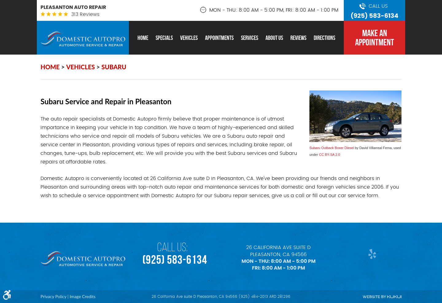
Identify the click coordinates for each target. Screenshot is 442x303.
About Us (274, 37)
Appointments (219, 37)
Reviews (298, 37)
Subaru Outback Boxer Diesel (331, 148)
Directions (324, 37)
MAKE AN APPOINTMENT (374, 37)
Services (249, 37)
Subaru (114, 67)
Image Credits (82, 296)
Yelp (370, 253)
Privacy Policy (53, 296)
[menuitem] (143, 37)
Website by (382, 296)
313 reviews (85, 14)
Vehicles (189, 37)
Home (143, 37)
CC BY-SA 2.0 (329, 154)
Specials (164, 37)
